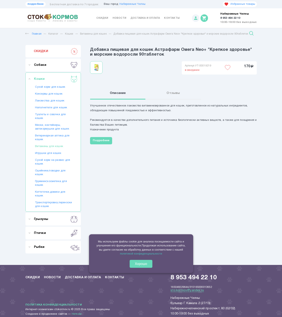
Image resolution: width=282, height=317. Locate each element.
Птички (56, 233)
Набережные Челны (132, 4)
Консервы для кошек (49, 94)
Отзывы (173, 93)
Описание (118, 93)
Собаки (56, 65)
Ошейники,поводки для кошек (50, 173)
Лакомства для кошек (50, 101)
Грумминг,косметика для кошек (51, 183)
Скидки (102, 18)
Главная (33, 34)
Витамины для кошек (93, 34)
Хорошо (141, 263)
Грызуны (56, 219)
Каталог (53, 34)
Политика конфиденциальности (53, 305)
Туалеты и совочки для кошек (50, 116)
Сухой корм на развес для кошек (52, 162)
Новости (119, 18)
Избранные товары (239, 4)
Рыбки (56, 247)
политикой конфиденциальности (141, 253)
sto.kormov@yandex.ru (187, 290)
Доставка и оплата (145, 18)
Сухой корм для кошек (50, 87)
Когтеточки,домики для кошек (50, 194)
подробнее (36, 4)
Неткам (76, 314)
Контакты (172, 18)
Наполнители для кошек (51, 107)
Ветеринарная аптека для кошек (52, 138)
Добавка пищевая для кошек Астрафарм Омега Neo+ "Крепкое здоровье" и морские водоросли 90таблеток (180, 34)
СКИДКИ (56, 51)
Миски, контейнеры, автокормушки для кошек (52, 127)
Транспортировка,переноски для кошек (53, 204)
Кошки (69, 34)
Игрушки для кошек (48, 153)
